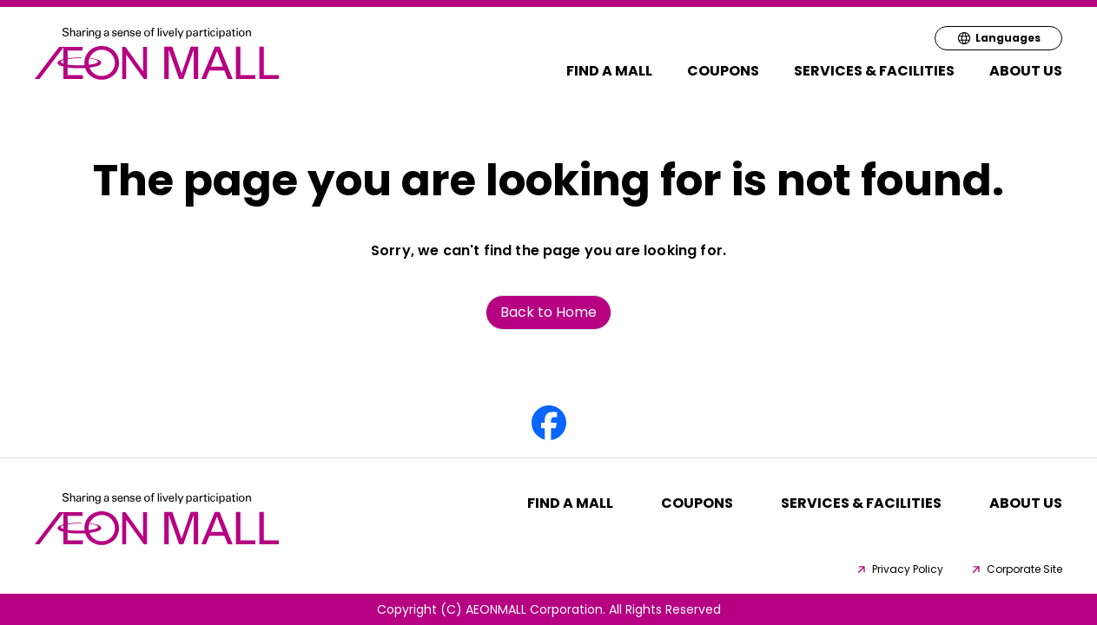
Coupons (723, 71)
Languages (998, 38)
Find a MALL (609, 71)
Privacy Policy (899, 569)
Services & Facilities (874, 71)
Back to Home (548, 312)
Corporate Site (1015, 569)
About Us (1025, 71)
